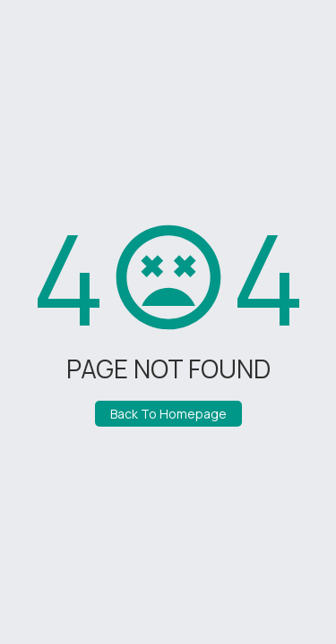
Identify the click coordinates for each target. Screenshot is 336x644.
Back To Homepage (168, 413)
